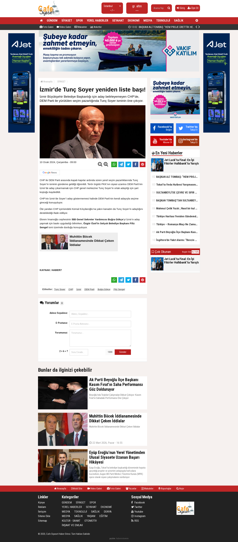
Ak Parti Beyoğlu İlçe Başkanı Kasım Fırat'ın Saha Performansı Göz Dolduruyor (176, 232)
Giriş (181, 8)
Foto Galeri (46, 26)
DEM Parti (89, 289)
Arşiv (180, 488)
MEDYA (147, 20)
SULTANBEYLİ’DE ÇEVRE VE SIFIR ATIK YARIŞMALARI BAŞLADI (176, 192)
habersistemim (122, 538)
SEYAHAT (118, 20)
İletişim (42, 511)
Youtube (137, 511)
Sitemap (42, 520)
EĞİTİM (103, 516)
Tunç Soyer (59, 289)
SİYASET (66, 20)
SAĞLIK (178, 20)
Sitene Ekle (44, 516)
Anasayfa (46, 81)
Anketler (96, 26)
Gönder (122, 352)
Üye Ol (193, 8)
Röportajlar (165, 488)
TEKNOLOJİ (163, 20)
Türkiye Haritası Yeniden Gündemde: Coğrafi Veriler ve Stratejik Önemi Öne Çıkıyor (176, 216)
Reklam (42, 507)
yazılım (112, 538)
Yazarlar (131, 488)
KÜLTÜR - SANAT (71, 520)
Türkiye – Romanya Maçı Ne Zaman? (175, 224)
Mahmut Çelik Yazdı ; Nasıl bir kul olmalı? (176, 208)
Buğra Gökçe (104, 289)
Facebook (138, 502)
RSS (135, 520)
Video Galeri (64, 26)
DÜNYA (108, 511)
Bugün (184, 252)
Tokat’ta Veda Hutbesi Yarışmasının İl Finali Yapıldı (176, 184)
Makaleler (80, 26)
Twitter (136, 507)
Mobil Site (76, 488)
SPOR (79, 20)
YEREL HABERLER (97, 20)
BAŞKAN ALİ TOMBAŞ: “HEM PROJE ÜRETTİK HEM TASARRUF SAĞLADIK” (176, 177)
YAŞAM (91, 516)
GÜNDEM (52, 20)
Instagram (138, 516)
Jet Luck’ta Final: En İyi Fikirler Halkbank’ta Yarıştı (162, 27)
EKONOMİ (133, 20)
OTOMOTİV (90, 520)
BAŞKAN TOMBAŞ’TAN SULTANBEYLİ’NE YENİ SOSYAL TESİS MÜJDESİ (176, 200)
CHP (71, 289)
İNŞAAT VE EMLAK (72, 525)
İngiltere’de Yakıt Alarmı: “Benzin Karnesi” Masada (176, 240)
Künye (41, 502)
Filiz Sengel (119, 289)
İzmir (79, 289)
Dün (189, 252)
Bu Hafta (195, 252)
